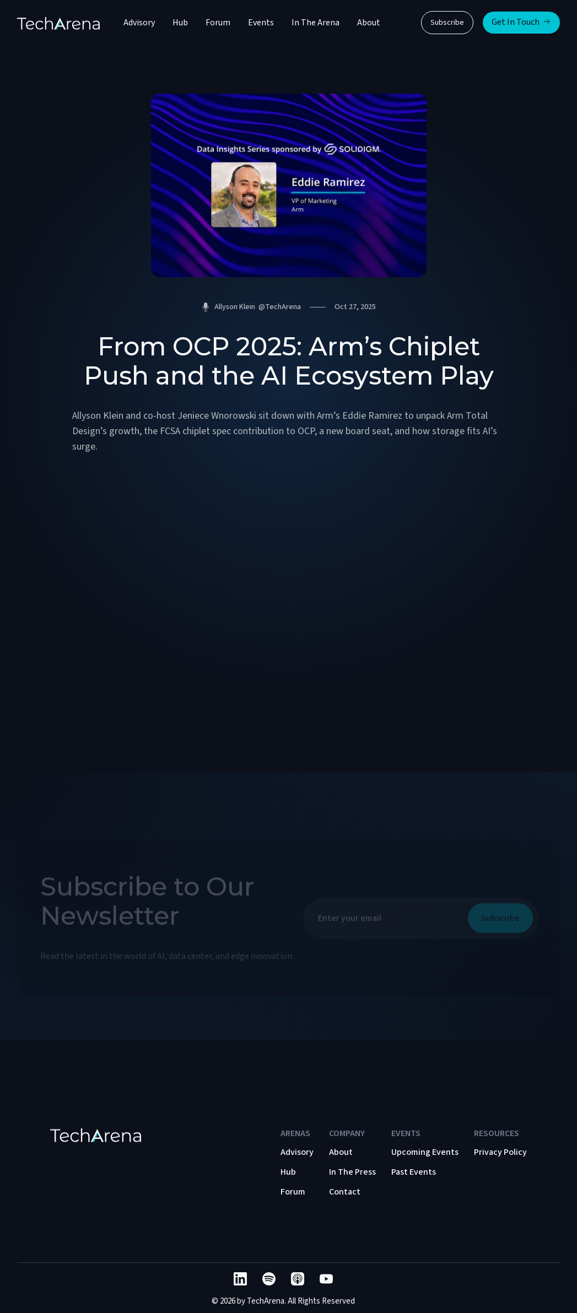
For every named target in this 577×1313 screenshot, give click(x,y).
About (368, 23)
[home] (58, 22)
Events (261, 23)
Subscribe (447, 22)
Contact (344, 1192)
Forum (218, 23)
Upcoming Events (425, 1152)
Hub (180, 23)
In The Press (352, 1172)
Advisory (139, 23)
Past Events (413, 1172)
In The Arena (315, 23)
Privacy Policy (500, 1152)
